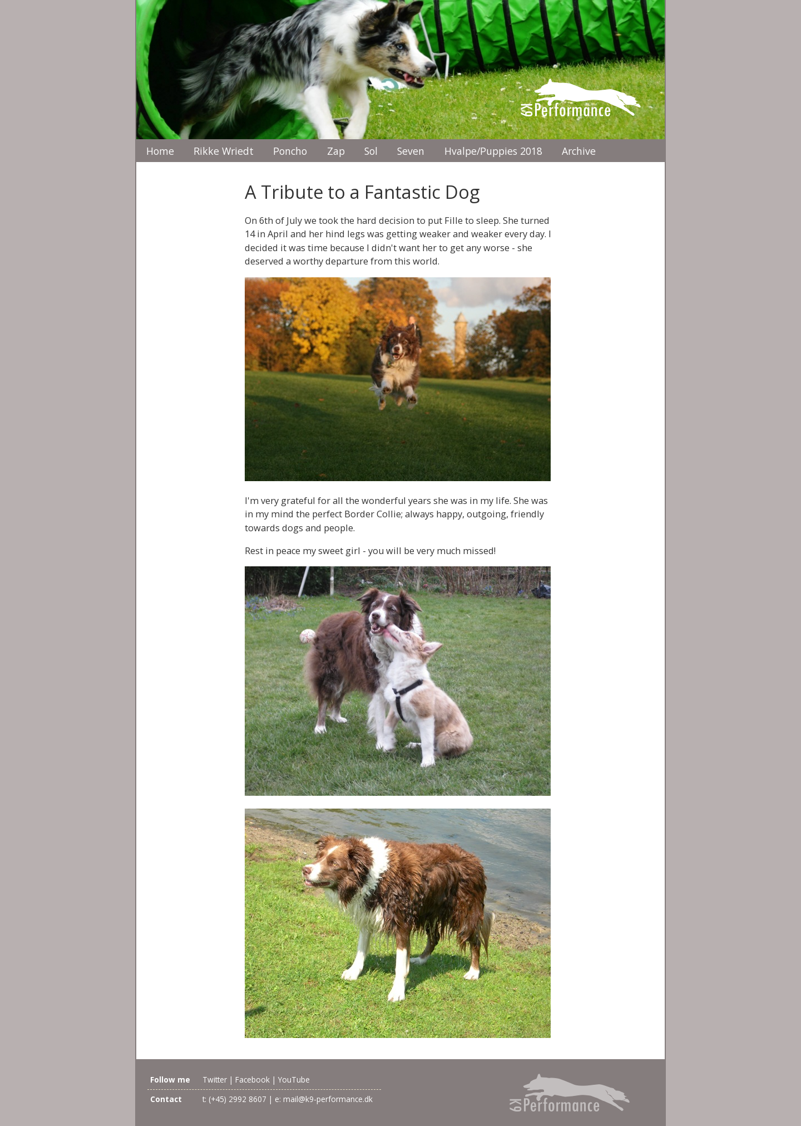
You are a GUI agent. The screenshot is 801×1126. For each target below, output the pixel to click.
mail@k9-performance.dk (328, 1099)
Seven (410, 151)
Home (160, 151)
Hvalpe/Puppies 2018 (493, 151)
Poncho (290, 151)
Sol (371, 151)
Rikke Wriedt (224, 151)
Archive (579, 151)
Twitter (214, 1079)
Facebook (252, 1079)
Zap (336, 151)
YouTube (294, 1079)
